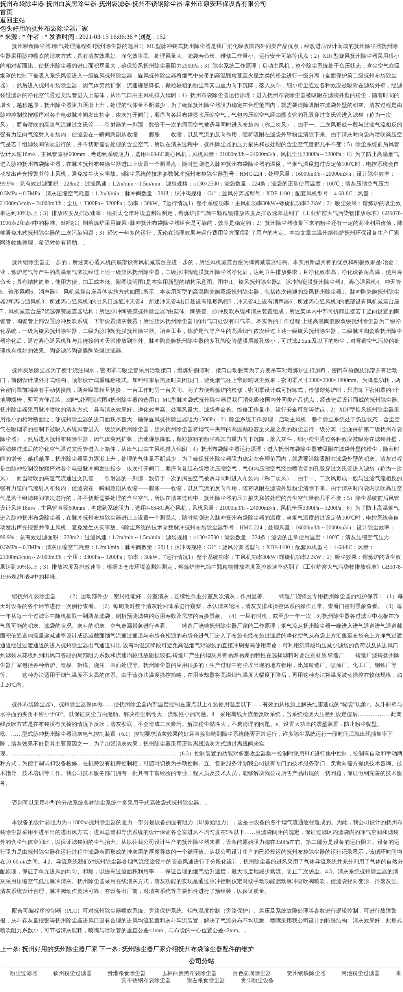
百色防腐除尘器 (252, 973)
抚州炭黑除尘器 (31, 370)
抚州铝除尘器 (28, 262)
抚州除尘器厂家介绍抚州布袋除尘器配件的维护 (188, 949)
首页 (6, 12)
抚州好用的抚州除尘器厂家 (60, 949)
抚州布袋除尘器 (58, 85)
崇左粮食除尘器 (206, 980)
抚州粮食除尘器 (31, 46)
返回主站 (12, 20)
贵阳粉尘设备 (257, 980)
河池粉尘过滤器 (360, 973)
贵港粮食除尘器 (126, 973)
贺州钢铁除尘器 (306, 973)
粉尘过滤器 (23, 973)
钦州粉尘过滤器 (72, 973)
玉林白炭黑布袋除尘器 (189, 973)
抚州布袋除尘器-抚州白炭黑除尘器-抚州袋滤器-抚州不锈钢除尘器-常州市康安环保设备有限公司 (133, 3)
